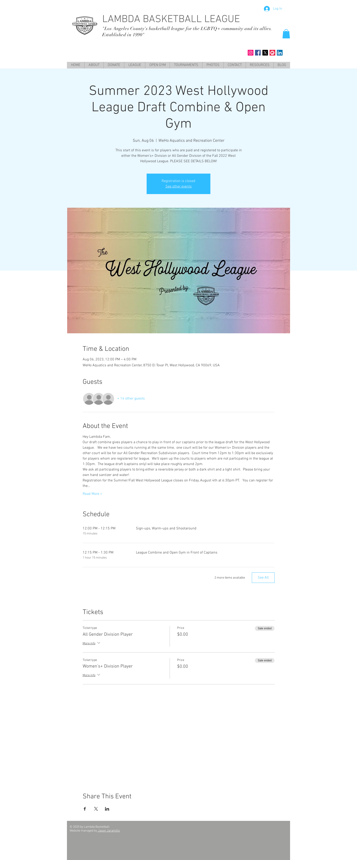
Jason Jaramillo (108, 831)
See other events (179, 186)
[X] (265, 53)
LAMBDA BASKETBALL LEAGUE (171, 19)
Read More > (92, 494)
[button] (286, 33)
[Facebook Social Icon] (258, 53)
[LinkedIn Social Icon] (280, 53)
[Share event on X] (96, 809)
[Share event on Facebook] (85, 809)
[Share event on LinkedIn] (107, 809)
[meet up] (272, 53)
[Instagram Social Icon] (250, 53)
